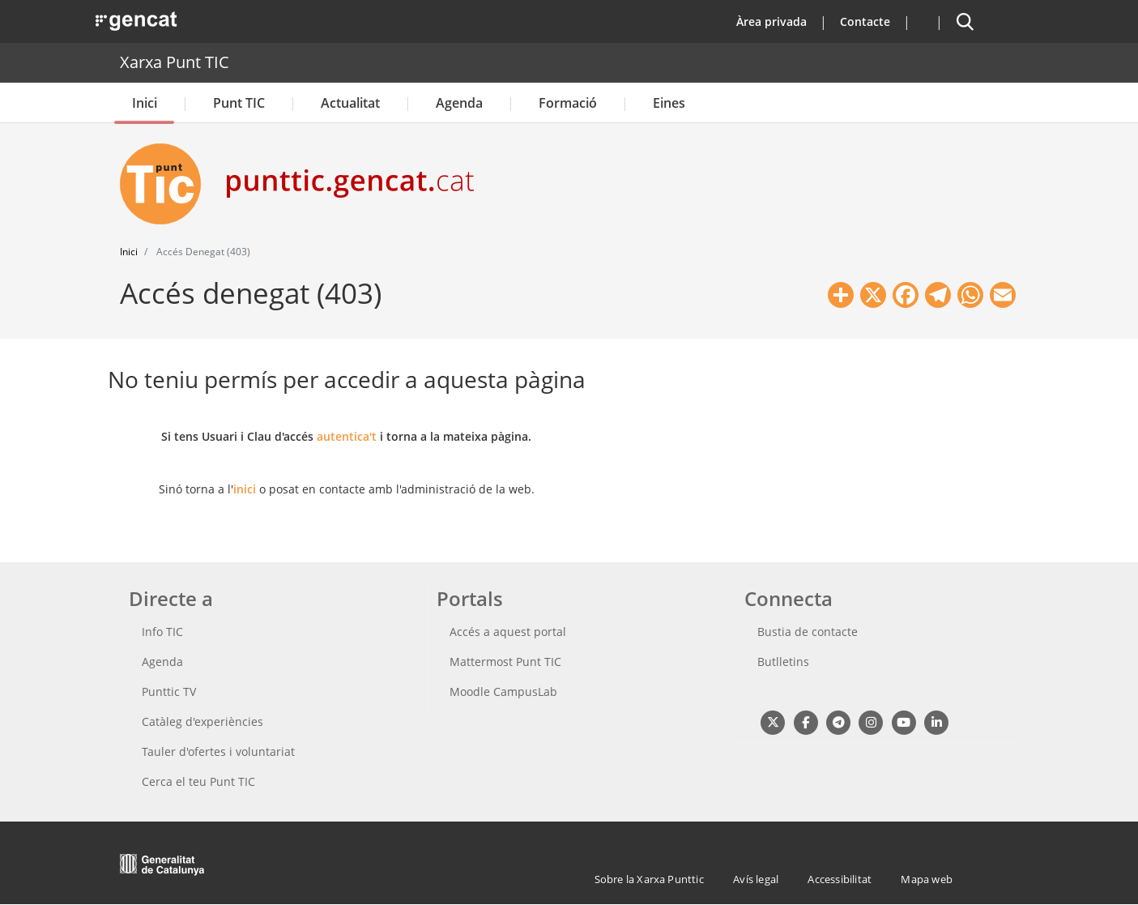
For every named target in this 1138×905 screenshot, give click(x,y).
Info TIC (162, 631)
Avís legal (755, 879)
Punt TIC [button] (239, 103)
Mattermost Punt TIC (505, 661)
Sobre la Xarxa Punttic (649, 879)
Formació (568, 103)
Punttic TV (169, 691)
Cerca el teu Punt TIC (198, 781)
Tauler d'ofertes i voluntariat (218, 751)
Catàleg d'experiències (202, 721)
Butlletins (783, 661)
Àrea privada (771, 21)
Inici (144, 103)
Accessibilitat (840, 879)
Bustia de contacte (807, 631)
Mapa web (927, 879)
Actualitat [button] (350, 103)
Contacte (865, 21)
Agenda (459, 103)
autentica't (347, 436)
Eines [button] (669, 103)
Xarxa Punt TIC (174, 62)
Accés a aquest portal (508, 631)
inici (244, 489)
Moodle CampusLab (503, 691)
